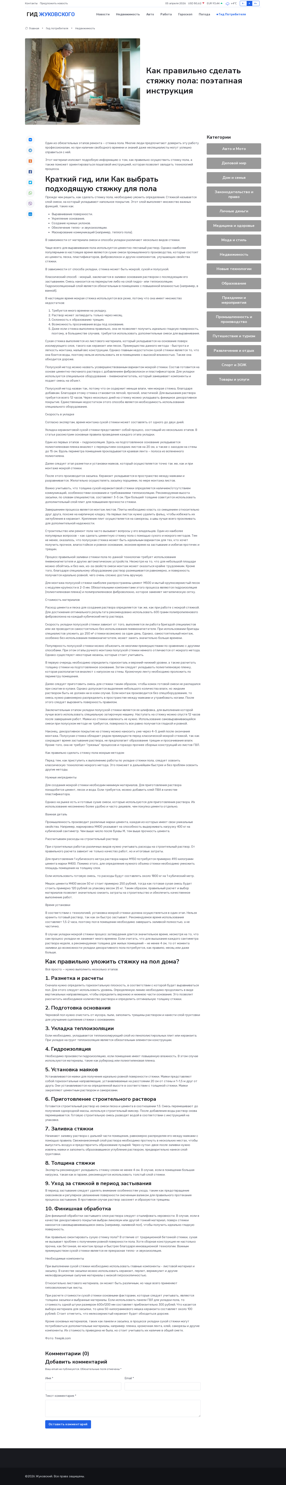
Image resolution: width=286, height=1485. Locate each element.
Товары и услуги (234, 379)
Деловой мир (234, 162)
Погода (204, 14)
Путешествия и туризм (234, 335)
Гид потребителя (232, 14)
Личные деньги (234, 211)
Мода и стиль (233, 239)
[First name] (83, 1386)
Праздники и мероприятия (233, 300)
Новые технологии (233, 268)
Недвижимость (128, 14)
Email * (129, 1378)
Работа (166, 14)
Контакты (31, 3)
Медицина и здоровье (234, 225)
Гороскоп (185, 14)
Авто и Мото (234, 148)
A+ (255, 3)
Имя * (49, 1378)
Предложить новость (54, 3)
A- (243, 3)
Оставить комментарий (68, 1424)
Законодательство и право (234, 194)
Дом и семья (233, 177)
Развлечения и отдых (234, 350)
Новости (103, 14)
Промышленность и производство (234, 319)
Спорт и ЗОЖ (233, 364)
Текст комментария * (60, 1395)
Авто (150, 14)
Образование (234, 283)
